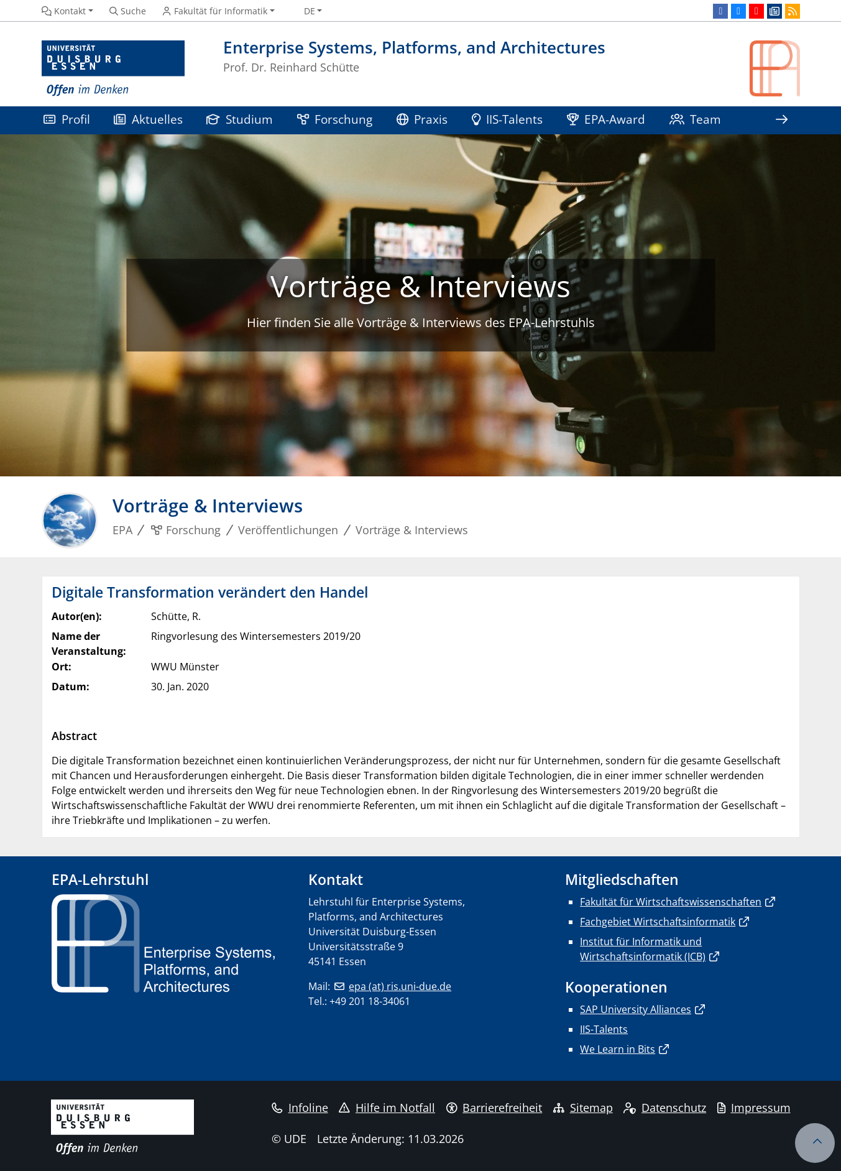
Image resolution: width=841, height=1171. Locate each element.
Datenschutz (664, 1107)
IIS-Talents (507, 119)
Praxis (422, 119)
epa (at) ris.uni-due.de (400, 986)
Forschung (335, 119)
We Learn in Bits (617, 1049)
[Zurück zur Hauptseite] (775, 68)
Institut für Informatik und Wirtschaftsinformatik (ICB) (642, 949)
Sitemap (583, 1107)
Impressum (754, 1107)
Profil (67, 119)
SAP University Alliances (635, 1009)
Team (695, 119)
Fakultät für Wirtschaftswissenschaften (670, 902)
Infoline (300, 1107)
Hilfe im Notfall (387, 1107)
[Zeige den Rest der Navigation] (781, 120)
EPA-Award (606, 119)
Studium (239, 119)
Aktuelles (148, 119)
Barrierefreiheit (494, 1107)
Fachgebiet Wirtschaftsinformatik (657, 921)
